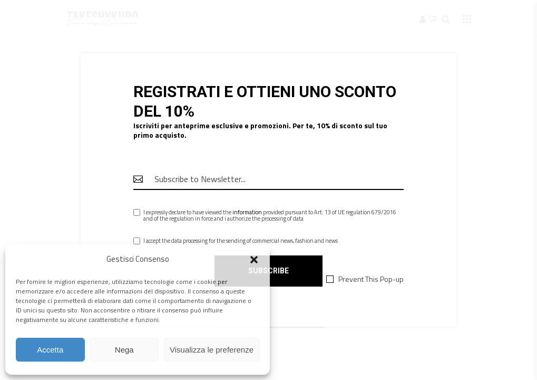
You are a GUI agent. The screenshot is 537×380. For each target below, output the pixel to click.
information (247, 212)
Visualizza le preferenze (211, 349)
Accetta (50, 349)
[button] (254, 259)
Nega (124, 349)
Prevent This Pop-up (371, 279)
